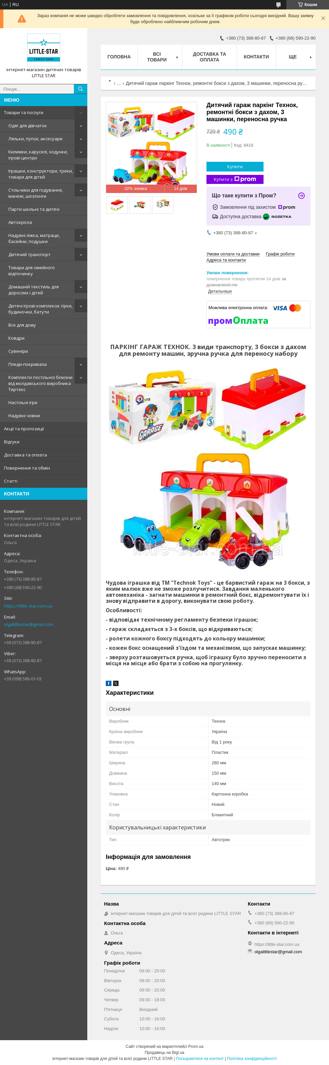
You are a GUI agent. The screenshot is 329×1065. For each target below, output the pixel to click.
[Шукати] (80, 89)
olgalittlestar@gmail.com (28, 624)
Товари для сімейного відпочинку (31, 270)
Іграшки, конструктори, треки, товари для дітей (40, 174)
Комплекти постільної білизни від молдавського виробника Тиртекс (40, 383)
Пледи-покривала (27, 364)
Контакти (256, 56)
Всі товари (157, 56)
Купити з (235, 179)
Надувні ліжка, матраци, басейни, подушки (34, 238)
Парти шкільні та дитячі (33, 209)
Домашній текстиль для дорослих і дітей (33, 290)
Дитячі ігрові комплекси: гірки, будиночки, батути (40, 309)
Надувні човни (24, 416)
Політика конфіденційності (252, 1058)
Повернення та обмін (27, 468)
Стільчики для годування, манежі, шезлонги (35, 193)
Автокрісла (20, 222)
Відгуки (11, 442)
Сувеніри (18, 351)
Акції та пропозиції (24, 429)
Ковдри (16, 338)
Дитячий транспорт (29, 254)
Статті (10, 481)
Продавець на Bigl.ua (164, 1052)
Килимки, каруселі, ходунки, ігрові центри (38, 155)
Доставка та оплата (25, 455)
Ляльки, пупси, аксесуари (35, 139)
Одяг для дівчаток (27, 126)
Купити (235, 166)
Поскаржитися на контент (200, 1058)
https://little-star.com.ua (28, 606)
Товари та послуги (23, 112)
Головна (119, 56)
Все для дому (22, 325)
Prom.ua (195, 1046)
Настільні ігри (22, 402)
